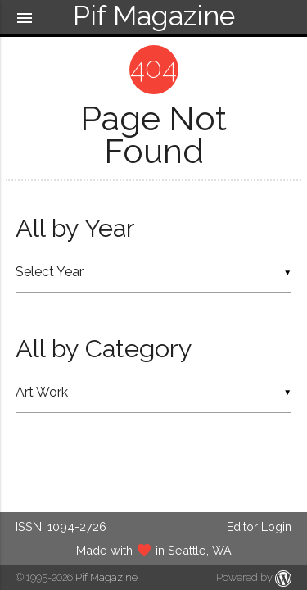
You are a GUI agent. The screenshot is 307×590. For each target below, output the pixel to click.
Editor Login (259, 526)
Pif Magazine (106, 577)
